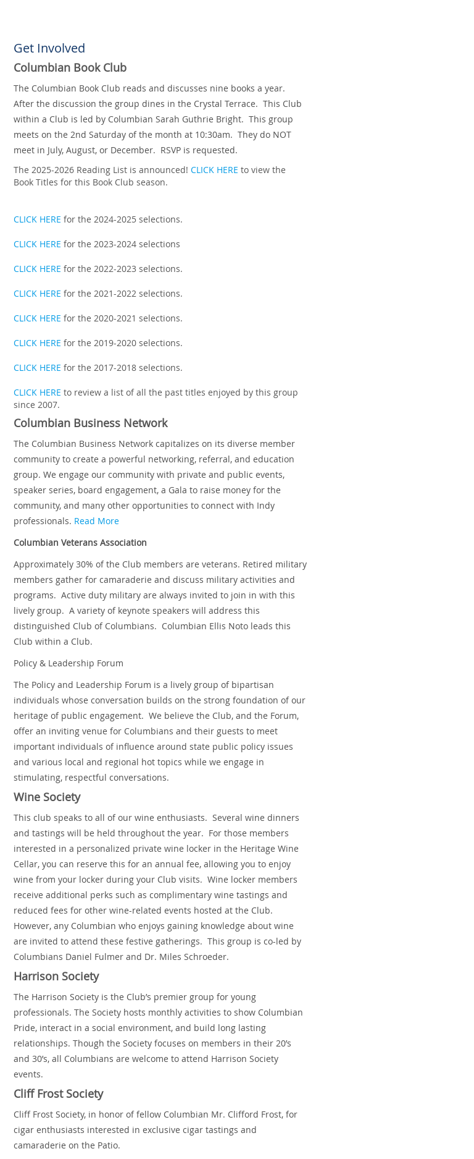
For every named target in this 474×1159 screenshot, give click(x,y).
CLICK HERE (214, 170)
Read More (96, 521)
